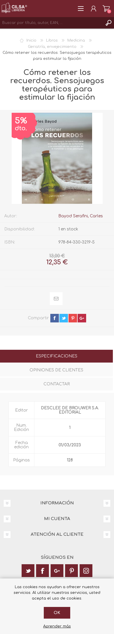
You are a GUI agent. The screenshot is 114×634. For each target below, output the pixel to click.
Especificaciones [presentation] (56, 356)
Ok (57, 613)
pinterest (73, 318)
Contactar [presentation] (56, 384)
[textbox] (51, 22)
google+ (82, 318)
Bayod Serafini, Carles (80, 216)
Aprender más (57, 626)
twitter (63, 318)
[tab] (56, 357)
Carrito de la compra (106, 8)
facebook (54, 318)
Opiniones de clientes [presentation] (56, 370)
